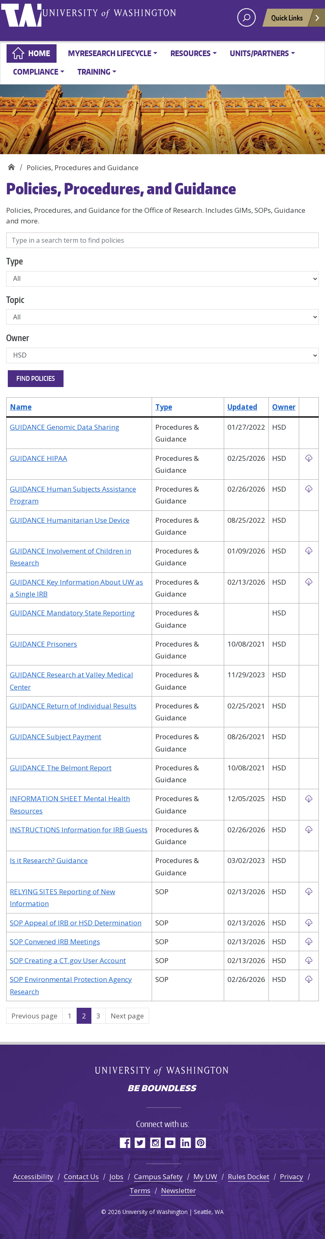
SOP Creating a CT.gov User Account (68, 960)
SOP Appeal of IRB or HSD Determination (75, 922)
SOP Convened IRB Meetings (55, 941)
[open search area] (246, 17)
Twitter (139, 1142)
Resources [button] (190, 53)
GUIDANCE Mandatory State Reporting (72, 612)
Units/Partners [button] (259, 53)
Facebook (124, 1142)
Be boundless (163, 1089)
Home (39, 53)
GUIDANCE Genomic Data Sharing (64, 427)
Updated (242, 407)
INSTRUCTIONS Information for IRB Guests (79, 829)
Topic (15, 299)
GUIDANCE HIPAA (38, 458)
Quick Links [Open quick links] (295, 20)
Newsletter (178, 1190)
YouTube (170, 1142)
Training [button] (93, 71)
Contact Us (81, 1176)
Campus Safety (158, 1176)
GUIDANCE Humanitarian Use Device (70, 520)
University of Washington (26, 18)
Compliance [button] (35, 71)
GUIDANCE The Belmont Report (60, 767)
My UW (205, 1176)
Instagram (155, 1142)
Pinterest (200, 1142)
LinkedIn (185, 1142)
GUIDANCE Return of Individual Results (73, 706)
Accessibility (33, 1176)
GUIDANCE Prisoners (43, 644)
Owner (17, 337)
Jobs (116, 1176)
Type (14, 260)
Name (21, 407)
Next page (127, 1015)
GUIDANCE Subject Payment (55, 736)
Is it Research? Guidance (49, 860)
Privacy (291, 1176)
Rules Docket (248, 1176)
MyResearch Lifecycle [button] (109, 53)
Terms (140, 1190)
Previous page (34, 1015)
